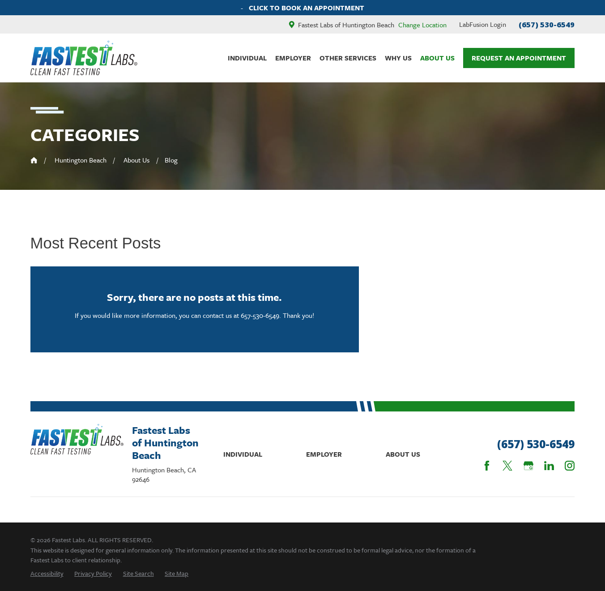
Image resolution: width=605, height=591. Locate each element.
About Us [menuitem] (437, 58)
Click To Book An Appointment (306, 8)
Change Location (422, 25)
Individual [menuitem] (247, 58)
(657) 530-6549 (547, 24)
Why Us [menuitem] (398, 58)
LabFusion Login (482, 24)
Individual (242, 454)
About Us (403, 454)
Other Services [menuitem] (348, 58)
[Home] (84, 58)
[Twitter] (507, 466)
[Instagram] (570, 466)
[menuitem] (47, 573)
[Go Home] (34, 160)
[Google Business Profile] (528, 466)
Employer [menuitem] (293, 58)
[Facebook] (487, 466)
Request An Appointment (519, 58)
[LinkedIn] (549, 466)
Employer (324, 454)
